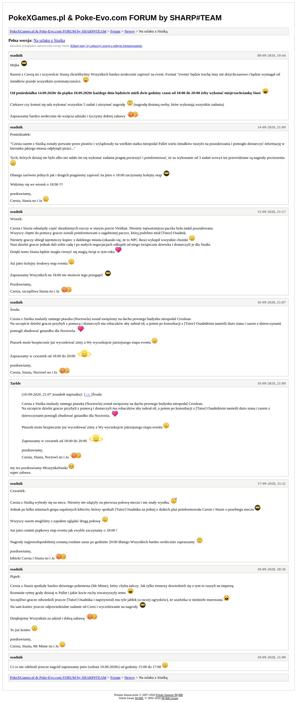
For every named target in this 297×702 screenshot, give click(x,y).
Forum (115, 31)
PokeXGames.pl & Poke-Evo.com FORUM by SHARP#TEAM (115, 17)
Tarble (15, 383)
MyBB (139, 698)
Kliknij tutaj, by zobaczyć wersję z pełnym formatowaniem (106, 45)
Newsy (129, 31)
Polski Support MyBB (169, 694)
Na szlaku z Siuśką (49, 40)
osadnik (16, 55)
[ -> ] (88, 394)
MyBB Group (170, 698)
